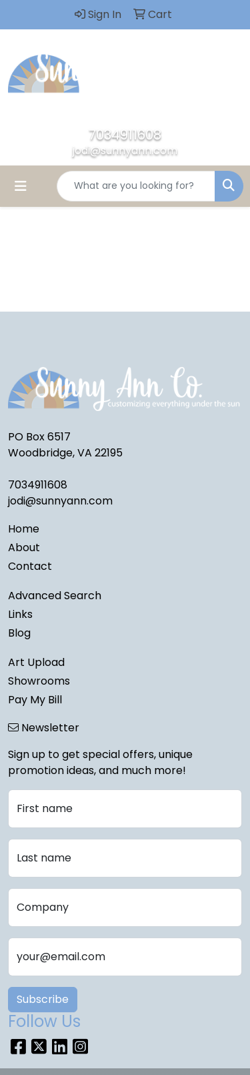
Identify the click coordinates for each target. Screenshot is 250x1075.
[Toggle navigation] (21, 186)
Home (23, 528)
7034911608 (125, 134)
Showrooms (39, 681)
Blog (19, 633)
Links (20, 614)
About (24, 547)
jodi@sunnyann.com (125, 150)
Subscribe (43, 999)
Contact (30, 566)
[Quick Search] (136, 186)
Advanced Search (54, 595)
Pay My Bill (35, 699)
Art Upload (36, 662)
